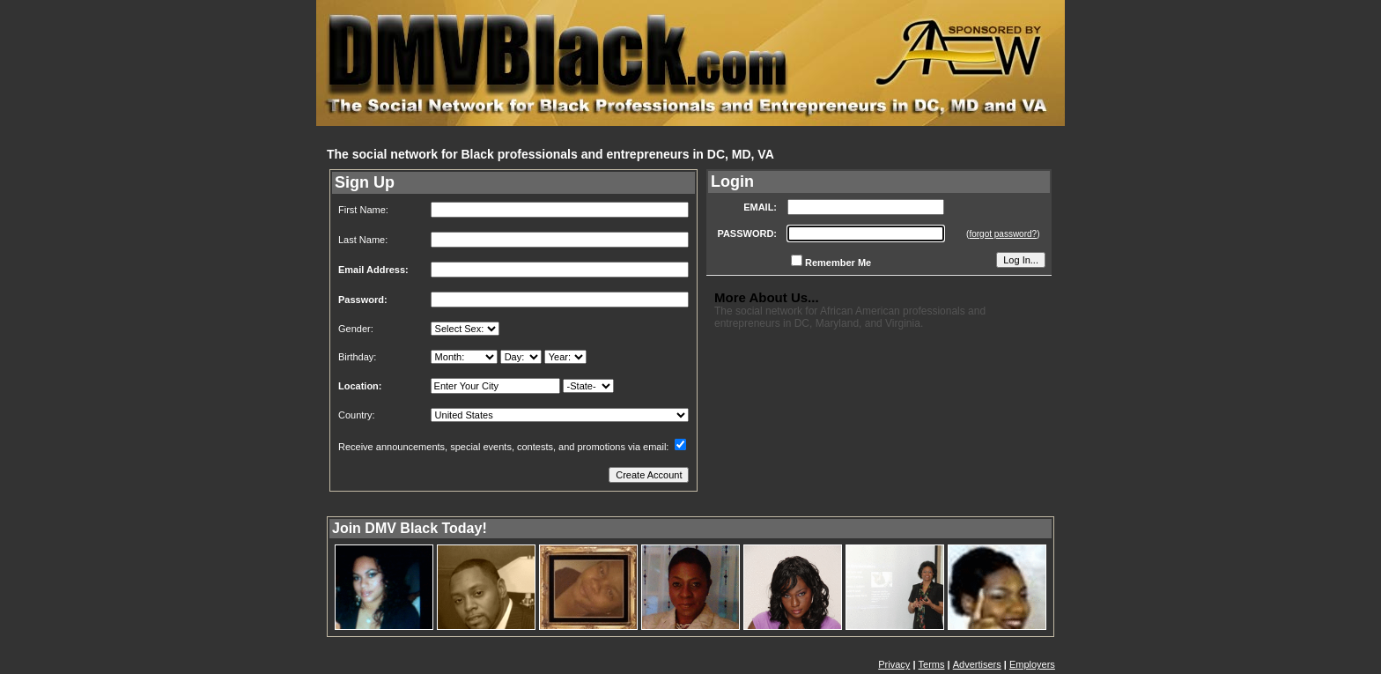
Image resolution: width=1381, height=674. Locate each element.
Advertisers (977, 664)
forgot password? (1003, 234)
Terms (932, 664)
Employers (1032, 664)
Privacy (894, 664)
